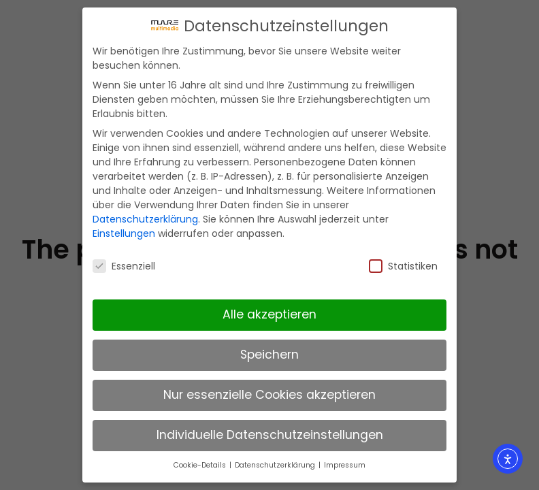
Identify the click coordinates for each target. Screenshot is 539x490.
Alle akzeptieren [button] (269, 311)
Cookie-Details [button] (201, 462)
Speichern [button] (269, 351)
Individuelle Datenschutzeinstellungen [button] (270, 431)
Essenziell (124, 262)
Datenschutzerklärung (145, 216)
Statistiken (403, 262)
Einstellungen (124, 230)
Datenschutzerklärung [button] (276, 462)
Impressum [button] (344, 462)
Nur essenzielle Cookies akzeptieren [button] (269, 391)
